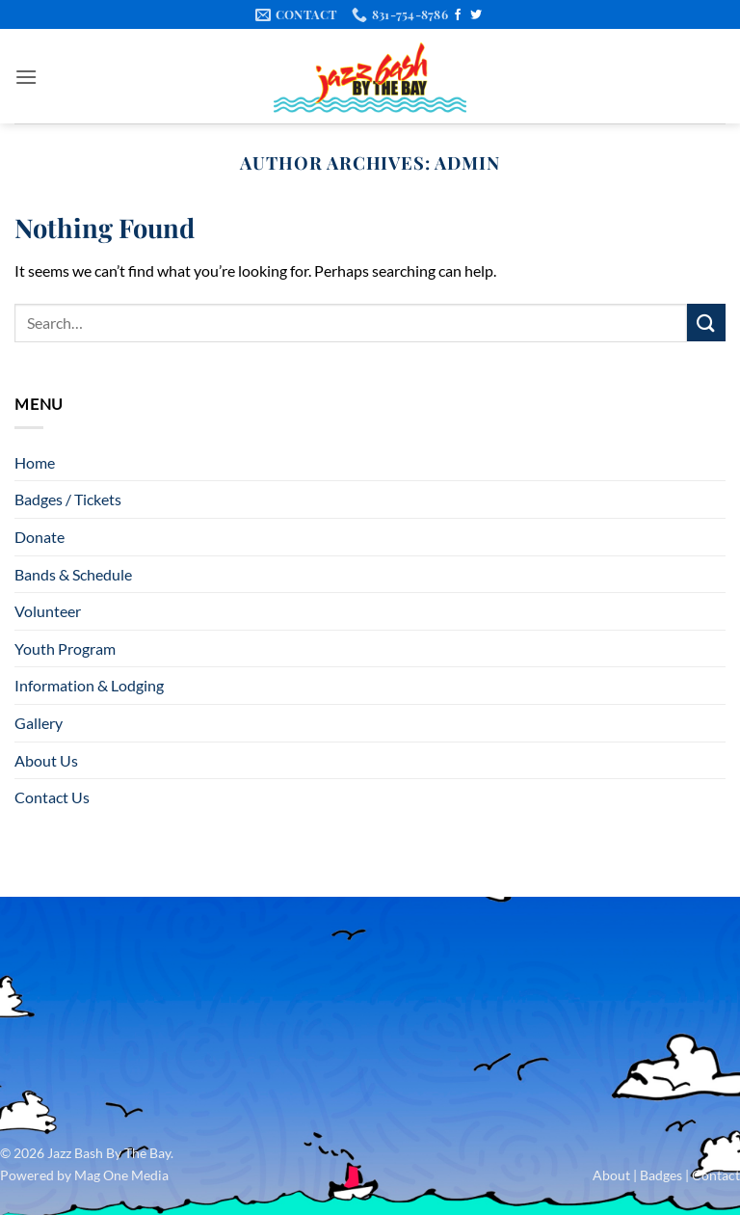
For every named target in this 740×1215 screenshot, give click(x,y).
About (611, 1175)
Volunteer (47, 611)
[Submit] (706, 322)
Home (34, 462)
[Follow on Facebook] (457, 15)
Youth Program (65, 648)
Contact (716, 1175)
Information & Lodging (89, 685)
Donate (39, 536)
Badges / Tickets (67, 499)
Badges (661, 1175)
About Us (46, 760)
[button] (26, 76)
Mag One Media (121, 1175)
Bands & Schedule (73, 574)
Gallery (38, 723)
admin (467, 162)
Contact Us (52, 797)
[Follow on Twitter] (476, 15)
